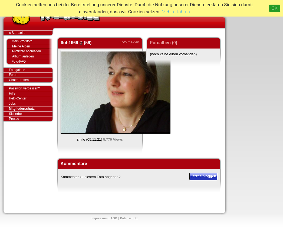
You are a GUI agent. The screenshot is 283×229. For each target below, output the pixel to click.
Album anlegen (32, 56)
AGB (113, 218)
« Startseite (30, 32)
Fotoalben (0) (163, 42)
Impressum (100, 218)
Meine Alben (32, 46)
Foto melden (129, 42)
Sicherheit (16, 114)
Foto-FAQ (29, 61)
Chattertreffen (30, 80)
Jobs (12, 103)
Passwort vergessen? (30, 88)
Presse (30, 118)
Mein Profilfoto (29, 41)
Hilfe (12, 93)
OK (275, 8)
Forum (13, 75)
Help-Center (18, 98)
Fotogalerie (30, 70)
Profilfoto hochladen (32, 51)
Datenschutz (129, 218)
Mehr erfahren (176, 11)
